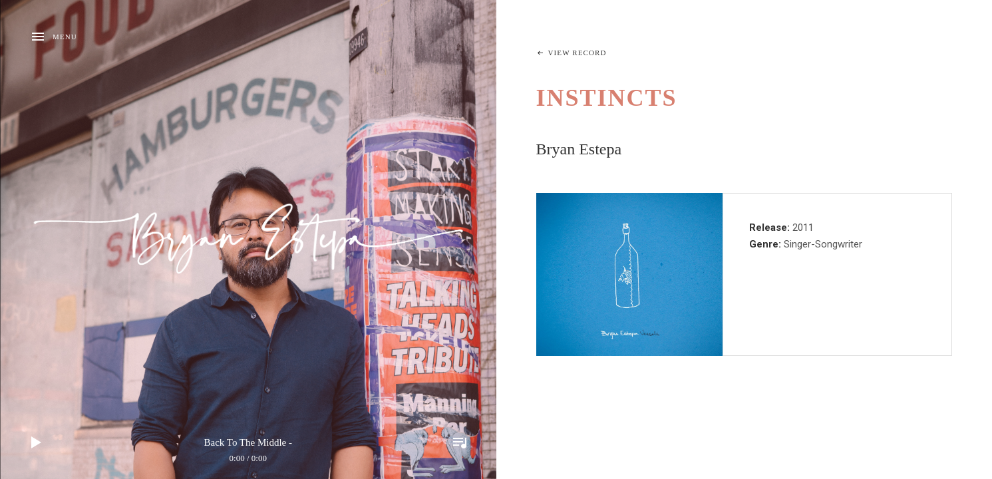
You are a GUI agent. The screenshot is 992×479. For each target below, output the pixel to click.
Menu (65, 37)
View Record (577, 53)
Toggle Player (460, 442)
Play (37, 442)
